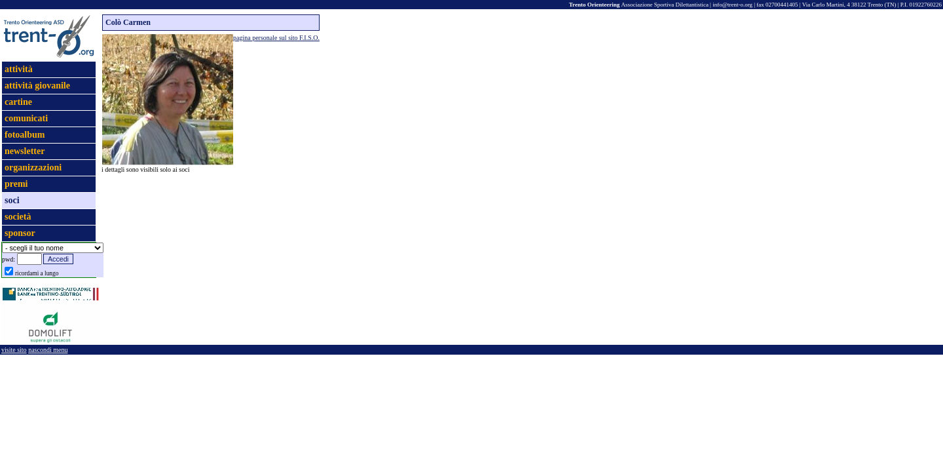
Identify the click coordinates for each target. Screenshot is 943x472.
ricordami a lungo (36, 273)
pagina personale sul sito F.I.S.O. (276, 37)
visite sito (14, 349)
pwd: (8, 259)
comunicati (26, 118)
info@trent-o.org (732, 4)
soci (12, 200)
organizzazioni (33, 167)
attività (19, 69)
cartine (18, 102)
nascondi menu (47, 349)
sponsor (20, 233)
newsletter (25, 151)
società (18, 217)
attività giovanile (37, 85)
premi (16, 184)
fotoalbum (25, 135)
